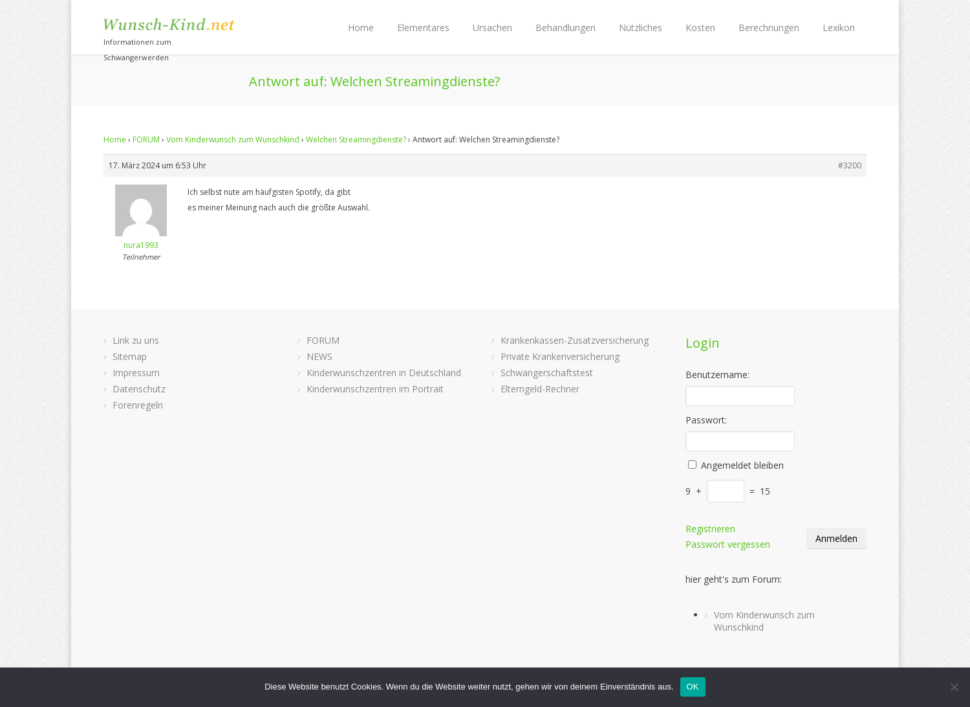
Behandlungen (565, 27)
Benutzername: (717, 374)
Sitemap (130, 356)
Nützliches (640, 27)
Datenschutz (139, 389)
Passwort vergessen (727, 544)
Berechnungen (768, 27)
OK (693, 686)
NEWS (319, 356)
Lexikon (839, 27)
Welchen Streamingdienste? (356, 139)
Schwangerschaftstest (547, 372)
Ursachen (492, 27)
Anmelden (836, 538)
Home (361, 27)
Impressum (136, 372)
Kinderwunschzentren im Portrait (375, 389)
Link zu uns (136, 340)
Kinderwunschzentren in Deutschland (384, 372)
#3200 (849, 165)
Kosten (700, 27)
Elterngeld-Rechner (540, 389)
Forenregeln (138, 405)
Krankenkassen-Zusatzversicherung (575, 340)
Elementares (423, 27)
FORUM (146, 139)
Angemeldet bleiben (742, 465)
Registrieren (710, 528)
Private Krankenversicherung (560, 356)
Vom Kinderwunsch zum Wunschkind (232, 139)
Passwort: (706, 420)
